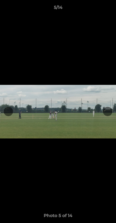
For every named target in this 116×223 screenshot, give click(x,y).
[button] (108, 9)
